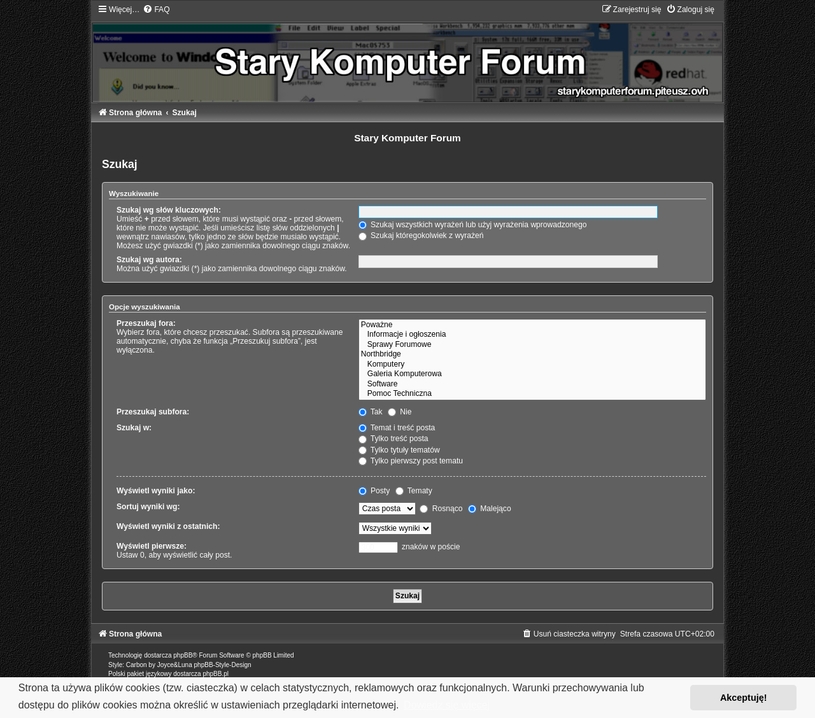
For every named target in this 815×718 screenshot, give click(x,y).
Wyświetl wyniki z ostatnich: (168, 526)
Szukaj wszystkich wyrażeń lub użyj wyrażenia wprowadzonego (472, 224)
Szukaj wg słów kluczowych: (169, 210)
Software (532, 384)
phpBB (182, 655)
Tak (370, 411)
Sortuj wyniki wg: (148, 506)
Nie (400, 411)
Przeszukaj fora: (146, 323)
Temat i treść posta (397, 427)
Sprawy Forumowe (532, 345)
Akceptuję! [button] (743, 698)
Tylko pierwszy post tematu (410, 460)
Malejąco (489, 508)
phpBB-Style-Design (223, 664)
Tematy (413, 490)
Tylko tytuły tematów (399, 450)
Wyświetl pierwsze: (152, 546)
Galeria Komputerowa (532, 374)
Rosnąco (441, 508)
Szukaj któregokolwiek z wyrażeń (421, 235)
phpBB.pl (215, 673)
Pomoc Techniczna (532, 394)
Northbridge (532, 354)
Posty (374, 490)
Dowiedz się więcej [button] (447, 705)
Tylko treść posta (393, 438)
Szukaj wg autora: (149, 259)
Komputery (532, 365)
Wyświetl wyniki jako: (156, 490)
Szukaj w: (134, 427)
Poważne (532, 325)
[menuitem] (156, 9)
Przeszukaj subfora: (153, 411)
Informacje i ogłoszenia (532, 335)
